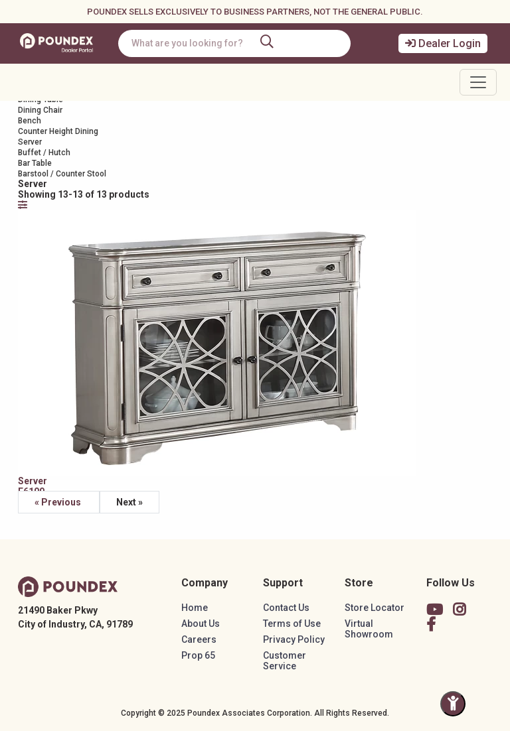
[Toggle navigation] (478, 82)
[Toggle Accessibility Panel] (453, 703)
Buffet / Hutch (44, 152)
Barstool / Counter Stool (62, 173)
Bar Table (35, 163)
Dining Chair (40, 110)
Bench (29, 120)
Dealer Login (443, 43)
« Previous (59, 502)
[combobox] (234, 43)
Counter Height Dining (58, 131)
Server (30, 142)
